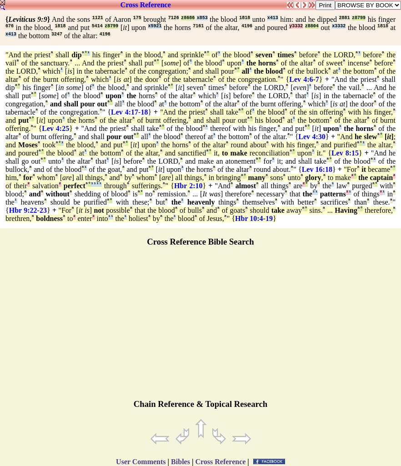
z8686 (188, 17)
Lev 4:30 (311, 136)
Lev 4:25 (55, 128)
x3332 (339, 26)
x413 (272, 17)
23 (43, 210)
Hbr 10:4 (249, 218)
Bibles (180, 462)
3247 (56, 34)
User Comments (140, 462)
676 (9, 26)
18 (144, 112)
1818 (244, 17)
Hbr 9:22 (23, 210)
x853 (202, 17)
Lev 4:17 (124, 112)
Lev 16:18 (317, 169)
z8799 (359, 17)
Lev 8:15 (345, 153)
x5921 (155, 26)
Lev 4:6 (301, 79)
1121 (97, 17)
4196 (246, 26)
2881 (344, 17)
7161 (198, 26)
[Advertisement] (200, 327)
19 (269, 218)
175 (137, 17)
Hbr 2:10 (188, 186)
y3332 (296, 26)
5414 (97, 26)
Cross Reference (145, 5)
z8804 (312, 26)
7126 (173, 17)
